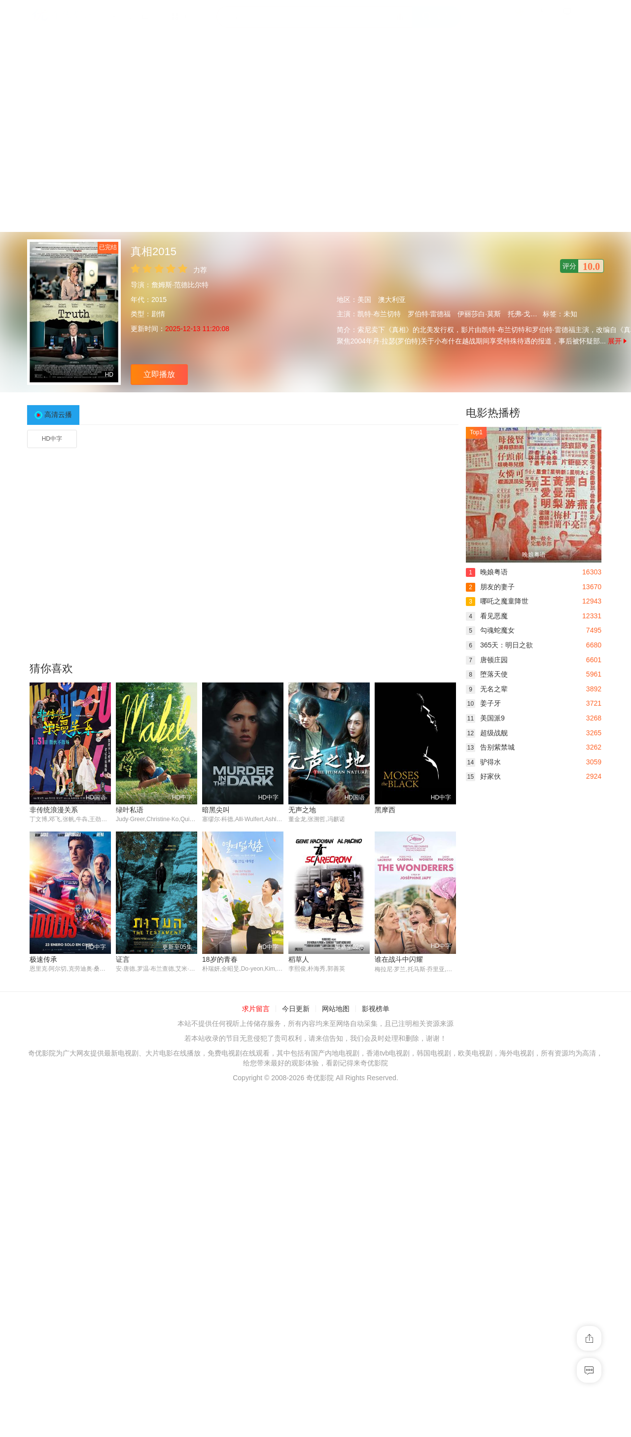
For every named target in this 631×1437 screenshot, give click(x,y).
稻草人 (212, 1109)
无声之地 (302, 810)
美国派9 (485, 718)
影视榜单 (375, 1158)
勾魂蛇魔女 (490, 630)
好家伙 (483, 776)
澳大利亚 (392, 299)
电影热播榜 (493, 413)
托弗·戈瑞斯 (526, 314)
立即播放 (159, 374)
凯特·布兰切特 (379, 314)
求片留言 (256, 1158)
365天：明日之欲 (499, 645)
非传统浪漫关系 (54, 810)
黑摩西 (385, 810)
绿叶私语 (129, 810)
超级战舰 (487, 733)
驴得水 (483, 762)
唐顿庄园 (487, 660)
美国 (364, 299)
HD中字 (52, 438)
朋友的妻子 (490, 587)
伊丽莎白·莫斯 (479, 314)
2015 (159, 299)
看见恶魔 (487, 616)
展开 (617, 341)
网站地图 (336, 1158)
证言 (36, 1109)
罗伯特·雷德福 (429, 314)
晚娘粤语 (487, 572)
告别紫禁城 (490, 747)
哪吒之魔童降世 (497, 601)
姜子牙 (483, 703)
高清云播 (58, 414)
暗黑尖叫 (216, 810)
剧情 (158, 314)
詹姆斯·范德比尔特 (180, 285)
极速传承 (388, 959)
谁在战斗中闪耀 (312, 1109)
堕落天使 (487, 674)
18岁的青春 (133, 1109)
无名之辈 (487, 689)
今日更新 (296, 1158)
